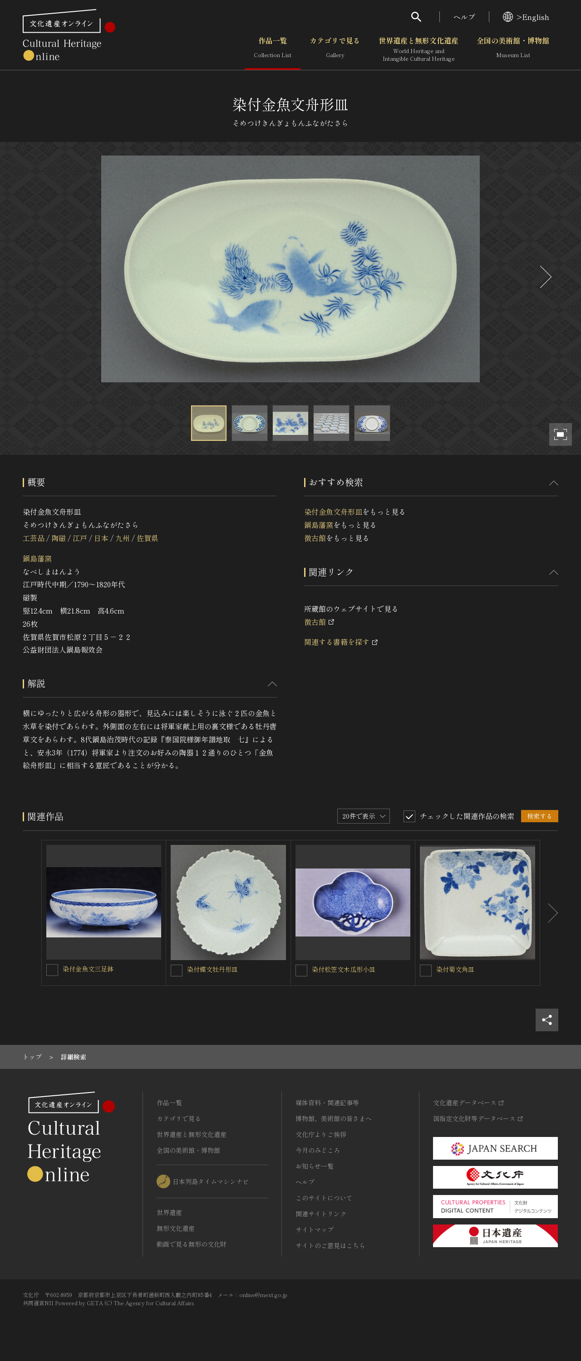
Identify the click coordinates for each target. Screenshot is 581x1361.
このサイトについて (324, 1197)
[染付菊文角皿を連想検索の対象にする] (426, 970)
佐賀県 (147, 537)
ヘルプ (464, 16)
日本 (101, 537)
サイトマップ (314, 1229)
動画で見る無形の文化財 (191, 1244)
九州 (122, 537)
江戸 (80, 537)
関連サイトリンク (320, 1213)
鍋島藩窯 (37, 558)
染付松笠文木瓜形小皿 (343, 969)
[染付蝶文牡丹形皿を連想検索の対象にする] (176, 970)
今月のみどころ (317, 1150)
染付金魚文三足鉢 (88, 968)
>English (526, 16)
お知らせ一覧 (314, 1166)
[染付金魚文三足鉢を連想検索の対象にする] (52, 970)
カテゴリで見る (335, 49)
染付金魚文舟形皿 (333, 511)
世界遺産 (169, 1212)
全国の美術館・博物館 (513, 49)
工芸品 (33, 537)
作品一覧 (272, 49)
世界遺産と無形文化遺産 (418, 49)
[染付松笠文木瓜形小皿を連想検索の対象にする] (301, 970)
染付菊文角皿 (455, 969)
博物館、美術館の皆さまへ (333, 1118)
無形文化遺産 (176, 1228)
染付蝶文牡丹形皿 (212, 969)
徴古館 (315, 537)
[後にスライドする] (544, 277)
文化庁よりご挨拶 (320, 1134)
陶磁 (58, 537)
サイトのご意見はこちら (330, 1245)
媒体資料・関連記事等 (327, 1102)
